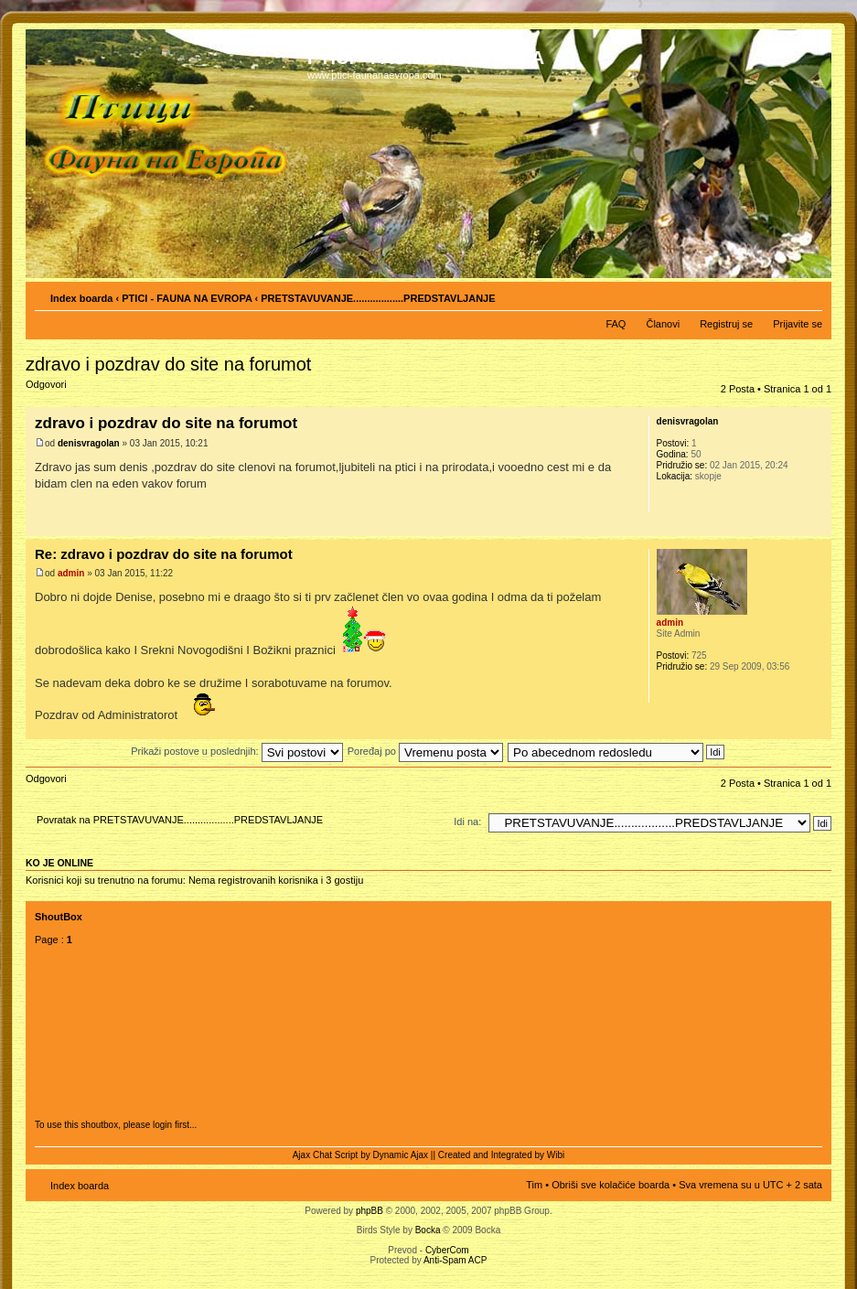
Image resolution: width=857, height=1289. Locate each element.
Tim (534, 1184)
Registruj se (726, 323)
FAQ (615, 323)
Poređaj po (425, 751)
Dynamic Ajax (401, 1155)
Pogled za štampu (781, 294)
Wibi (555, 1155)
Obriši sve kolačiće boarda (611, 1184)
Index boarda (81, 298)
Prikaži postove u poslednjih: (236, 751)
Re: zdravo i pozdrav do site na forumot (164, 554)
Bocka (428, 1230)
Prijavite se (797, 323)
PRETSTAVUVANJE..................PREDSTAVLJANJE (378, 298)
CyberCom (447, 1250)
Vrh (817, 526)
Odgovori (69, 390)
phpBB (369, 1211)
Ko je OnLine (59, 862)
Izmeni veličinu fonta (809, 294)
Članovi (663, 323)
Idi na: (467, 821)
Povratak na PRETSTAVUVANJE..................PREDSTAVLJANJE (180, 819)
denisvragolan (89, 443)
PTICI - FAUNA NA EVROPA (187, 298)
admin (71, 573)
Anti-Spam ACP (455, 1260)
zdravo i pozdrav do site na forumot (168, 364)
